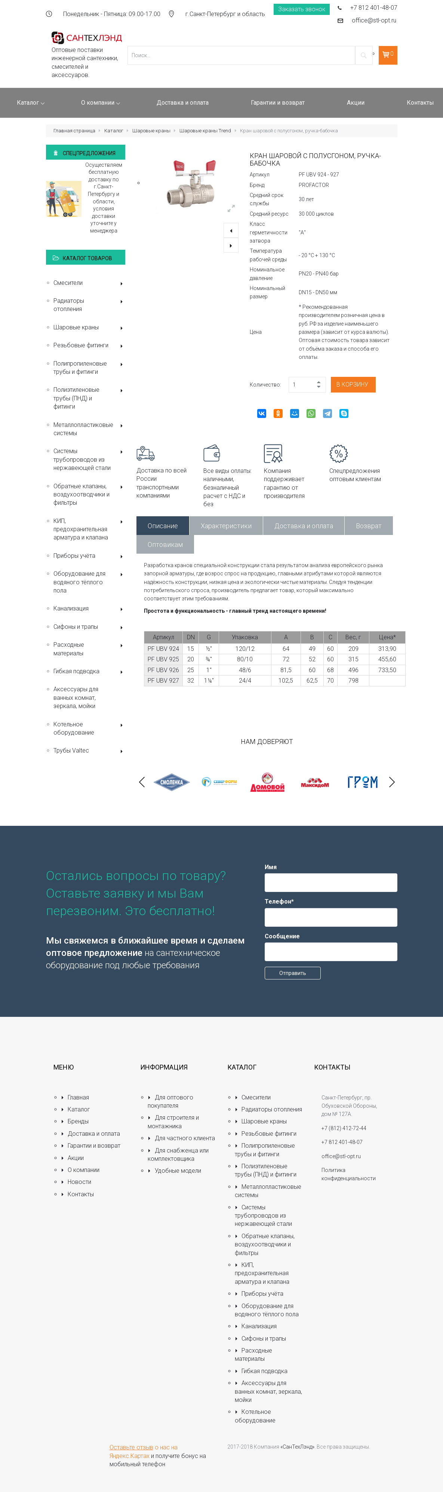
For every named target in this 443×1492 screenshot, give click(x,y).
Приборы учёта (89, 556)
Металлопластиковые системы (89, 429)
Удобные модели (174, 1170)
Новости (76, 1181)
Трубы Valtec (89, 751)
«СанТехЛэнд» (297, 1447)
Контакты (77, 1194)
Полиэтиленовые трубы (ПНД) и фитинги (89, 398)
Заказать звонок (301, 9)
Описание (163, 526)
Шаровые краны (151, 130)
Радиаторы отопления (89, 305)
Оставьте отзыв (131, 1447)
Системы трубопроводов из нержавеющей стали (89, 459)
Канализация (89, 609)
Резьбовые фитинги (89, 346)
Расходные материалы (89, 648)
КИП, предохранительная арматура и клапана (89, 529)
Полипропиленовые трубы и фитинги (89, 367)
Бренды (75, 1121)
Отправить (292, 973)
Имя (271, 867)
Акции (72, 1158)
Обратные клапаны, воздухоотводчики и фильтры (89, 495)
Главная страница (74, 130)
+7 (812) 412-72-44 (344, 1128)
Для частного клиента (181, 1138)
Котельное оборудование (89, 728)
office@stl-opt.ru (374, 20)
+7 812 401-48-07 (373, 7)
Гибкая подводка (89, 672)
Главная (75, 1097)
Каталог (113, 130)
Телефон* (279, 901)
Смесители (89, 283)
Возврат (369, 526)
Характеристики (226, 526)
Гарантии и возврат (91, 1145)
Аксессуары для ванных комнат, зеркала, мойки (75, 698)
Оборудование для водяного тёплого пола (89, 582)
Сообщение (282, 936)
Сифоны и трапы (89, 627)
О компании (80, 1169)
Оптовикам (165, 544)
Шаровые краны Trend (205, 130)
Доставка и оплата (303, 526)
